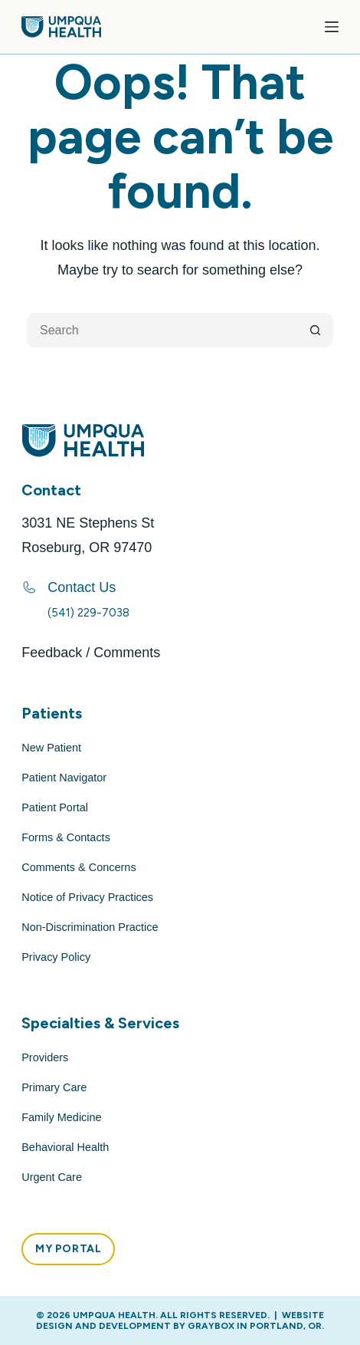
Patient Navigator (63, 777)
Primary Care (54, 1087)
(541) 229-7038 (88, 613)
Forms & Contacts (65, 837)
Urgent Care (51, 1177)
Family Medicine (61, 1117)
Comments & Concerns (78, 867)
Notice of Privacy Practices (87, 897)
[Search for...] (163, 330)
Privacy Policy (55, 957)
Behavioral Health (65, 1147)
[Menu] (332, 27)
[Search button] (316, 330)
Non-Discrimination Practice (89, 927)
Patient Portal (54, 807)
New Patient (51, 748)
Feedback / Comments (90, 652)
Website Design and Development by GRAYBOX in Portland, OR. (180, 1320)
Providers (44, 1057)
